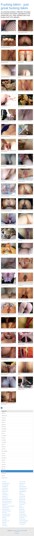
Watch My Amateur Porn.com (7, 499)
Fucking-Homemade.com (6, 514)
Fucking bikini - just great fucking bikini (15, 6)
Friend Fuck (4, 426)
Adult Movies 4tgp (22, 499)
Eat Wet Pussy (4, 496)
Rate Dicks (4, 517)
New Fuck (3, 460)
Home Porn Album (22, 514)
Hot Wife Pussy (21, 512)
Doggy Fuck (4, 420)
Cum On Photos (22, 504)
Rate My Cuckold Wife (23, 515)
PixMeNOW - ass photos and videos (8, 506)
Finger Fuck (4, 424)
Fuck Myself (4, 440)
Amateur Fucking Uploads (23, 520)
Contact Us (17, 531)
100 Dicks (21, 506)
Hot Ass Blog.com (5, 488)
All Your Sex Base (22, 496)
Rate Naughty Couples (6, 515)
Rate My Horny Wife (22, 486)
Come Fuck (4, 417)
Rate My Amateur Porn (6, 483)
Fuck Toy (3, 444)
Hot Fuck (3, 453)
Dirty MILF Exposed (22, 502)
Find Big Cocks (21, 509)
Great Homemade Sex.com (6, 502)
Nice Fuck (3, 462)
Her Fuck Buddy (4, 451)
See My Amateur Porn (6, 509)
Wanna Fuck (4, 473)
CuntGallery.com (5, 486)
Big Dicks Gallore (5, 489)
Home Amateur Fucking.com (7, 501)
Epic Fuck (3, 422)
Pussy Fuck (4, 464)
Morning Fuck (4, 457)
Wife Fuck (3, 475)
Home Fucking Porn (5, 507)
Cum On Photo (4, 525)
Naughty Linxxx (4, 504)
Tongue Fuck (4, 471)
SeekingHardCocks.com (23, 488)
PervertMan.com (22, 494)
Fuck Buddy (4, 431)
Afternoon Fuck (4, 415)
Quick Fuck (4, 466)
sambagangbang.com (23, 491)
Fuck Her (3, 433)
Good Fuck (3, 446)
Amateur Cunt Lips (5, 491)
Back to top (17, 533)
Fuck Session (4, 442)
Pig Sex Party (4, 512)
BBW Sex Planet (22, 501)
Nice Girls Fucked (22, 519)
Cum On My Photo (22, 481)
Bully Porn (21, 493)
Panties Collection (5, 494)
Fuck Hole (3, 437)
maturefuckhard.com (22, 489)
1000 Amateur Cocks (5, 520)
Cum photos (4, 481)
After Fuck (3, 413)
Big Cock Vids (21, 507)
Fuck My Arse (4, 493)
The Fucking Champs (22, 522)
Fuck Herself (4, 435)
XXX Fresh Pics (22, 517)
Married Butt (4, 522)
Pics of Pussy (4, 519)
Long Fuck (3, 455)
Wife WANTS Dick (22, 483)
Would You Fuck (4, 477)
